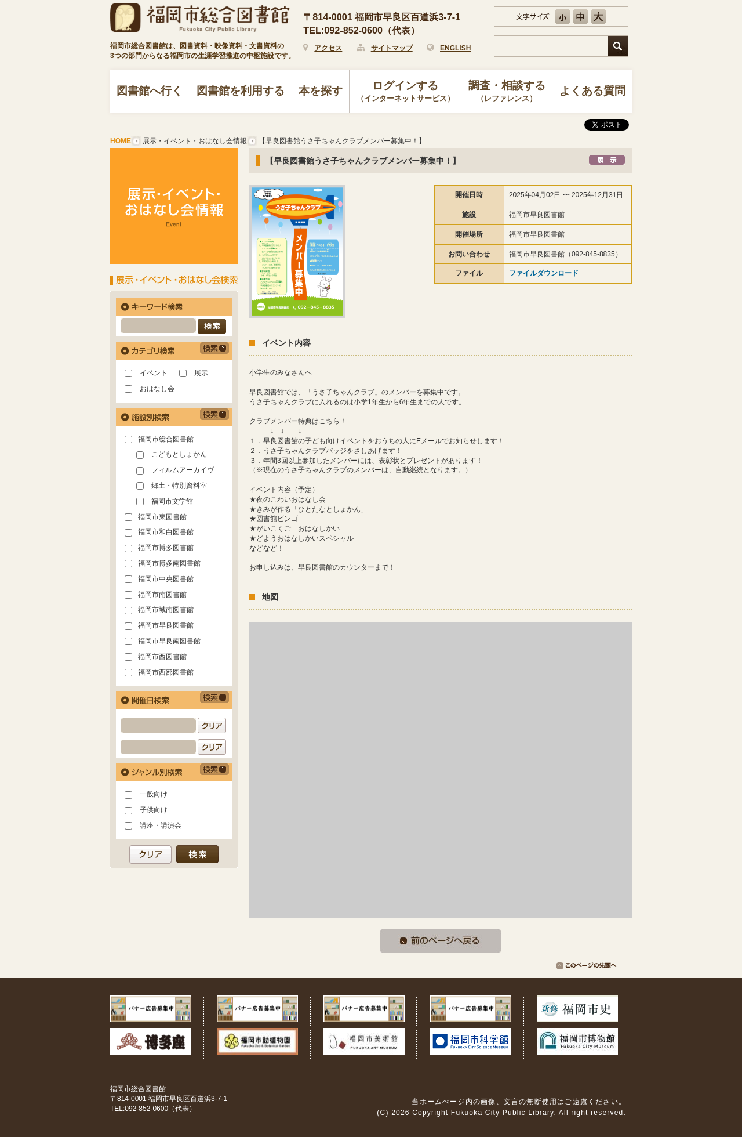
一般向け (154, 794)
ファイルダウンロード (544, 273)
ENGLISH (455, 48)
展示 (201, 373)
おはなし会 (157, 389)
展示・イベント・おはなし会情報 (195, 141)
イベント (154, 373)
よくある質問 (592, 91)
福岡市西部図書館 (166, 672)
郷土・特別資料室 (179, 485)
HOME (120, 141)
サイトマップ (392, 48)
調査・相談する (506, 92)
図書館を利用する (241, 91)
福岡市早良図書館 (166, 625)
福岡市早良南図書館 (169, 641)
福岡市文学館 (172, 501)
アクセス (328, 48)
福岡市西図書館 (162, 657)
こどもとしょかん (179, 454)
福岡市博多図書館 (166, 548)
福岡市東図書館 (162, 517)
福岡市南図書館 (162, 595)
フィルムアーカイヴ (182, 470)
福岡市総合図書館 (166, 439)
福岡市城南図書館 (166, 610)
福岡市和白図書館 (166, 532)
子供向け (154, 810)
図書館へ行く (150, 91)
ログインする (405, 92)
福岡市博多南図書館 (169, 563)
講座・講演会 (160, 825)
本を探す (321, 91)
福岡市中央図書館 (166, 579)
